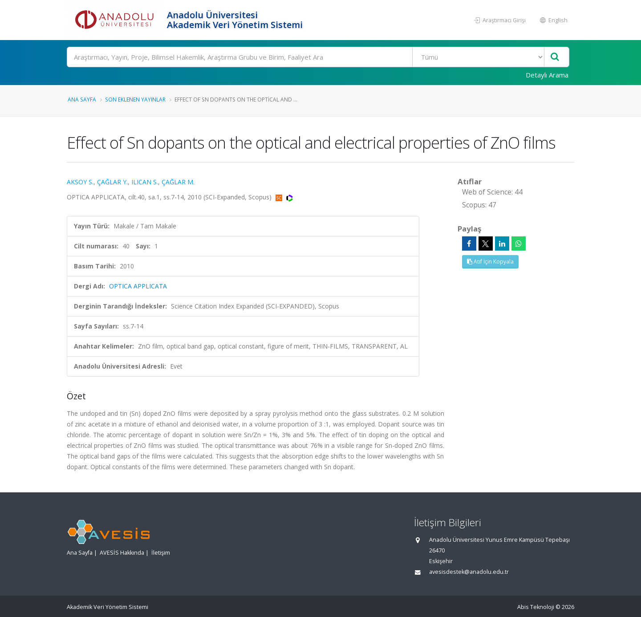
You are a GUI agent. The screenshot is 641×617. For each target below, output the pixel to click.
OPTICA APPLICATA (138, 286)
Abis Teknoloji (535, 607)
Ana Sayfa (82, 99)
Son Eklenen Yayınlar (135, 99)
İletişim (160, 552)
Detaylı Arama (547, 74)
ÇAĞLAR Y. (112, 182)
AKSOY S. (80, 182)
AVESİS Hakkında (122, 552)
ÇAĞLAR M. (178, 182)
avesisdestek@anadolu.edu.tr (469, 572)
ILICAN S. (144, 182)
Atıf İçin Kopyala (490, 261)
